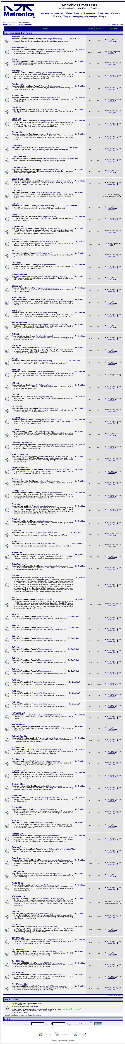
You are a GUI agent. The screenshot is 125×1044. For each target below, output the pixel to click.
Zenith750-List (18, 973)
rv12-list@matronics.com (46, 693)
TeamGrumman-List (20, 858)
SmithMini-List (18, 784)
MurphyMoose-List (20, 468)
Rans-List (16, 542)
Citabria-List (17, 145)
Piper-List (16, 504)
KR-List (15, 359)
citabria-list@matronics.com (49, 147)
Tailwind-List (17, 834)
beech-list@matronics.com (47, 109)
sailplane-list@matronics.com (50, 749)
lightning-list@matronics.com (51, 420)
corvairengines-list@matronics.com (57, 181)
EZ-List (15, 251)
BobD (111, 245)
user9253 (111, 53)
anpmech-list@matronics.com (51, 73)
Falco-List (16, 263)
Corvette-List (17, 190)
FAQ (69, 13)
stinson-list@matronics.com (48, 809)
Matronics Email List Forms (18, 33)
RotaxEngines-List (20, 564)
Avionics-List (17, 96)
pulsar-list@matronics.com (47, 532)
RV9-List (15, 669)
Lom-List (16, 429)
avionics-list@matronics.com (50, 98)
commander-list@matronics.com (54, 158)
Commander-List (19, 156)
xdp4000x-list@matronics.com (51, 898)
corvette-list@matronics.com (50, 192)
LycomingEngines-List (22, 443)
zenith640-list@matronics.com (51, 951)
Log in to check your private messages (80, 17)
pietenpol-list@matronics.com (51, 493)
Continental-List (19, 167)
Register (115, 13)
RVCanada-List (18, 713)
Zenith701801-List (19, 984)
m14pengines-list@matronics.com (55, 456)
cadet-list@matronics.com (47, 121)
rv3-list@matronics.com (45, 616)
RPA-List (15, 576)
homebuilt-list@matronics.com (51, 299)
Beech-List (16, 107)
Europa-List (17, 240)
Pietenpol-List (18, 491)
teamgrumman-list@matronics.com (57, 860)
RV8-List (15, 658)
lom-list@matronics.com (45, 431)
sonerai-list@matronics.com (49, 798)
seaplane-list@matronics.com (50, 761)
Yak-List (15, 911)
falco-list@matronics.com (46, 265)
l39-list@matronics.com (44, 397)
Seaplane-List (18, 759)
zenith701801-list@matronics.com (55, 986)
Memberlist (89, 13)
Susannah (34, 1006)
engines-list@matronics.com (49, 228)
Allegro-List (17, 59)
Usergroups (103, 13)
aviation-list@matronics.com (49, 86)
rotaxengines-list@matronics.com (55, 566)
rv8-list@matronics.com (45, 660)
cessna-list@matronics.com (48, 134)
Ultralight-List (18, 871)
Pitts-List (16, 519)
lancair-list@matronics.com (48, 408)
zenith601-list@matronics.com (51, 940)
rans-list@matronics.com (46, 543)
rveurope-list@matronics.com (51, 726)
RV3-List (15, 614)
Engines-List (17, 226)
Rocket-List (17, 552)
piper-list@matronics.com (46, 506)
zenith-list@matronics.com (47, 926)
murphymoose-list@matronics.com (56, 469)
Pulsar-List (16, 531)
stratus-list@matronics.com (48, 822)
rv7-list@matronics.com (45, 649)
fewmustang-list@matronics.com (54, 276)
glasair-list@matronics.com (48, 288)
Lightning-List (18, 418)
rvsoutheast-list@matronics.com (54, 738)
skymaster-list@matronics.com (52, 773)
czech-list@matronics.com (47, 217)
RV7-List (15, 647)
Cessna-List (17, 132)
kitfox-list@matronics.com (47, 347)
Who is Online (11, 1000)
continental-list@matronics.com (53, 169)
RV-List (15, 598)
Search (78, 13)
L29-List (15, 383)
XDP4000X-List (18, 896)
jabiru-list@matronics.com (47, 313)
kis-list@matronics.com (44, 336)
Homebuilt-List (18, 297)
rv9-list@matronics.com (45, 671)
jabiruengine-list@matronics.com (54, 324)
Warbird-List (17, 883)
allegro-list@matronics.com (48, 61)
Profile (57, 17)
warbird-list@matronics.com (49, 885)
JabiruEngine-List (19, 322)
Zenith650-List (18, 961)
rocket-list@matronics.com (48, 554)
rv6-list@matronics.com (45, 638)
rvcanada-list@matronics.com (51, 715)
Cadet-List (16, 119)
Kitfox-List (16, 346)
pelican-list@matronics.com (48, 481)
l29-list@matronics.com (44, 385)
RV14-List (16, 702)
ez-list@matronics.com (43, 253)
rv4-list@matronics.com (45, 627)
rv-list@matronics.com (43, 599)
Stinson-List (17, 807)
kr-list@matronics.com (43, 361)
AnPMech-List (18, 71)
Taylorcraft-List (18, 847)
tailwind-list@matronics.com (49, 836)
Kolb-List (16, 370)
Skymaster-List (18, 771)
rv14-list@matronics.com (46, 704)
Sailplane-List (18, 748)
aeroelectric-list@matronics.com (54, 50)
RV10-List (16, 680)
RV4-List (15, 625)
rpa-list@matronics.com (45, 578)
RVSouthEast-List (19, 736)
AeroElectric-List (19, 48)
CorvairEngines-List (20, 179)
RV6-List (15, 636)
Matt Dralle (111, 41)
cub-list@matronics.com (45, 206)
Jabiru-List (16, 311)
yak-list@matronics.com (44, 913)
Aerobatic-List (18, 37)
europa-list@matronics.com (48, 241)
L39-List (15, 395)
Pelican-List (17, 479)
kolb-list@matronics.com (45, 372)
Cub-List (15, 204)
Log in (102, 17)
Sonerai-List (17, 796)
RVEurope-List (18, 724)
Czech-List (16, 215)
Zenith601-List (18, 938)
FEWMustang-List (19, 274)
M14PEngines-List (20, 454)
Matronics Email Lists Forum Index (17, 25)
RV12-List (16, 691)
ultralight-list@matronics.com (50, 873)
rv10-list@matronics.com (46, 682)
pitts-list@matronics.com (45, 521)
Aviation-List (17, 84)
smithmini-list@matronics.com (51, 786)
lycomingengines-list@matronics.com (60, 445)
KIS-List (15, 334)
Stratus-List (17, 820)
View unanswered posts (115, 25)
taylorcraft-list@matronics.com (52, 849)
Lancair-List (17, 406)
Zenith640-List (18, 949)
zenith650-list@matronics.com (51, 963)
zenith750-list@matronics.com (51, 974)
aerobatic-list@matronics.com (51, 39)
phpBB (59, 1040)
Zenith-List (16, 925)
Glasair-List (17, 286)
